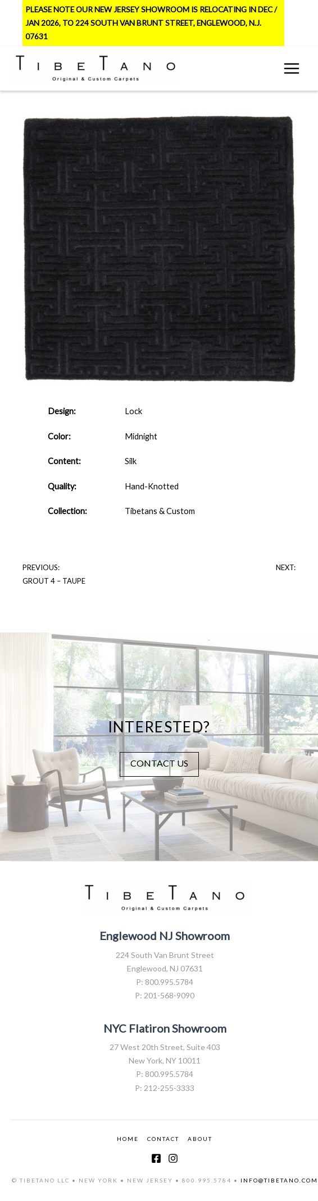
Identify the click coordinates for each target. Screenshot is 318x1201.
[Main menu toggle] (291, 68)
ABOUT (200, 1138)
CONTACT (163, 1138)
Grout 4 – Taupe (53, 580)
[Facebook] (156, 1158)
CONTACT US (159, 763)
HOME (128, 1138)
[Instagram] (173, 1158)
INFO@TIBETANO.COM (279, 1180)
